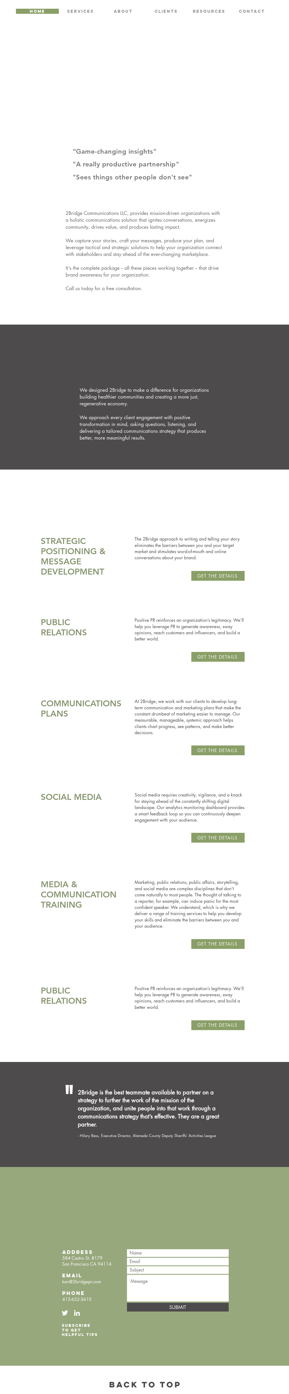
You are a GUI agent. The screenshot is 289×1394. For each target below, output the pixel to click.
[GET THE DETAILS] (218, 576)
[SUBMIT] (178, 1307)
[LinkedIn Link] (77, 1313)
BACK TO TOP (145, 1384)
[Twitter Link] (65, 1313)
